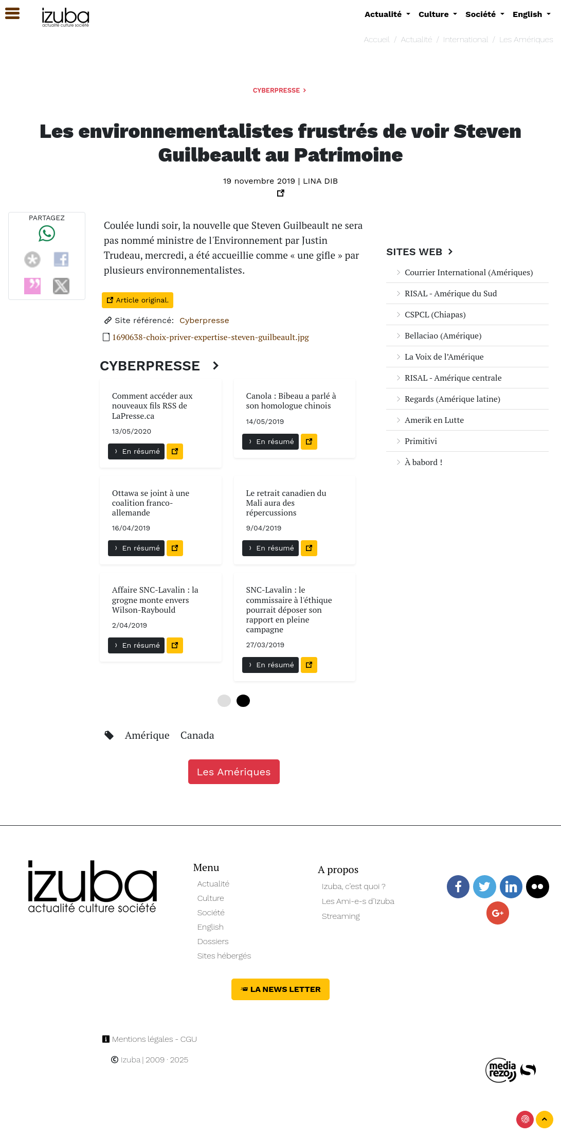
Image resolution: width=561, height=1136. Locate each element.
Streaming (341, 916)
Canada (197, 735)
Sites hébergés (224, 956)
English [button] (529, 14)
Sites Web (421, 251)
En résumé (136, 451)
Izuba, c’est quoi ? (354, 886)
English (210, 927)
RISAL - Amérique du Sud (445, 293)
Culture (210, 898)
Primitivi (415, 441)
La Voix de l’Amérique (439, 356)
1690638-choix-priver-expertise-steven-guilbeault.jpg (210, 337)
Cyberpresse (280, 90)
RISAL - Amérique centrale (447, 377)
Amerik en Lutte (429, 419)
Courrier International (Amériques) (463, 272)
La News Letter (280, 989)
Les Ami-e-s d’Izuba (358, 901)
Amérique (148, 735)
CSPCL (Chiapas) (430, 314)
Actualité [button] (384, 14)
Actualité (416, 39)
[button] (7, 13)
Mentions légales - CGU (149, 1039)
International (465, 39)
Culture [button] (435, 14)
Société (211, 912)
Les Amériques (526, 39)
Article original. (137, 300)
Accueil (377, 39)
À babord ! (418, 462)
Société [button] (481, 14)
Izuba (125, 1059)
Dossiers (213, 941)
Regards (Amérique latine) (447, 398)
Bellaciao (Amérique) (437, 335)
